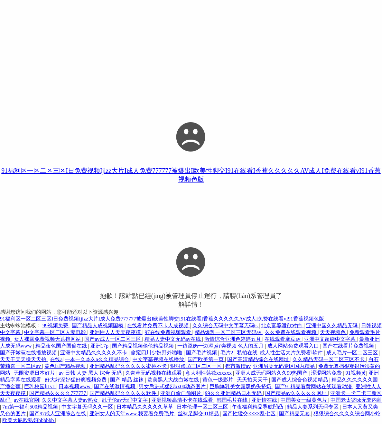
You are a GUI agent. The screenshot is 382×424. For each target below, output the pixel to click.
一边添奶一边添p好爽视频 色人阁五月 (221, 346)
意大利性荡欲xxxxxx (209, 373)
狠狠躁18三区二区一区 (196, 366)
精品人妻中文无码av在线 (173, 339)
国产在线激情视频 (115, 386)
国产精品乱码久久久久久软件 (123, 393)
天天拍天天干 (253, 379)
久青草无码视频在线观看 (154, 373)
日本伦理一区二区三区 (203, 406)
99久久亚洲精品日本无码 (234, 393)
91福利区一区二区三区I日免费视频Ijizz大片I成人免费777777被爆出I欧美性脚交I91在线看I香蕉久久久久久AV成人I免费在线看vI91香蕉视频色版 (162, 318)
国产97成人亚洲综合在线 (58, 413)
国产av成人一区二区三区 (113, 339)
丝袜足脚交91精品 (199, 413)
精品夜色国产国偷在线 (61, 346)
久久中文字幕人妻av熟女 (70, 400)
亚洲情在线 (264, 400)
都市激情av (238, 366)
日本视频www (75, 386)
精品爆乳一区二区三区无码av (229, 332)
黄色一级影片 (218, 379)
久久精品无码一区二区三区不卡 (329, 359)
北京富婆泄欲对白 (282, 325)
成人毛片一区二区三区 (352, 352)
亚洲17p (100, 346)
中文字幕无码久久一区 (87, 406)
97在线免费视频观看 (168, 332)
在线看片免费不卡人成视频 (158, 325)
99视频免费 (56, 325)
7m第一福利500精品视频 (30, 406)
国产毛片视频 (202, 352)
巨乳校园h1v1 (40, 386)
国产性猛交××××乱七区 (249, 413)
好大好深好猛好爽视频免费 (76, 379)
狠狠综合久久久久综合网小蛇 (346, 413)
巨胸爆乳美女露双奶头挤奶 (241, 386)
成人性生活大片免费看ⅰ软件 (292, 352)
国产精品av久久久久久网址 (296, 393)
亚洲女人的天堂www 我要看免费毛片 (132, 413)
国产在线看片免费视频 (348, 346)
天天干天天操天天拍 (24, 359)
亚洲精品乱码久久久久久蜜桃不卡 (128, 366)
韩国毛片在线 (233, 400)
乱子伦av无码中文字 (125, 400)
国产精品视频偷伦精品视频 (143, 346)
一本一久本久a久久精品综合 (97, 359)
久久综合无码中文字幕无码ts (225, 325)
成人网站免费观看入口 (293, 346)
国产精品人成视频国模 (98, 325)
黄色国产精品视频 (65, 366)
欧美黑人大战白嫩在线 (173, 379)
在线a (56, 359)
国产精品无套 (295, 413)
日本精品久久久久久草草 (145, 406)
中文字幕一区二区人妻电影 (55, 332)
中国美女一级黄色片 (304, 400)
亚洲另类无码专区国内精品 (284, 366)
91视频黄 (356, 373)
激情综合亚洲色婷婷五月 (233, 339)
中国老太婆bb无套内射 (356, 400)
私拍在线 (247, 352)
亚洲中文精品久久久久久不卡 (94, 352)
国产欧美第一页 (206, 359)
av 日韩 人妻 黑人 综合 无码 (91, 373)
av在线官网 (26, 400)
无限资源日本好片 (35, 373)
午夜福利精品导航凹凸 (258, 406)
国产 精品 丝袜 (127, 379)
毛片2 (227, 352)
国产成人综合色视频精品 (300, 379)
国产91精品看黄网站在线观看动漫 (314, 386)
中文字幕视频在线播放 (159, 359)
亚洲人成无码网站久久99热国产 (272, 373)
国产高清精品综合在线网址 (258, 359)
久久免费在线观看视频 (291, 332)
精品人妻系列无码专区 (313, 406)
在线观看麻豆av (283, 339)
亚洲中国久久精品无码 (332, 325)
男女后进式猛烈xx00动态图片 (173, 386)
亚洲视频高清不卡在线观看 (182, 400)
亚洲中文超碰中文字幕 (330, 339)
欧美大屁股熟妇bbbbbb (28, 420)
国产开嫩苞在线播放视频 (29, 352)
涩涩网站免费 (327, 373)
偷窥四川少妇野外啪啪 (157, 352)
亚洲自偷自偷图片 (181, 393)
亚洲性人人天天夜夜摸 (115, 332)
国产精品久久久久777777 (58, 393)
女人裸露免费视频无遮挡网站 (48, 339)
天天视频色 (333, 332)
